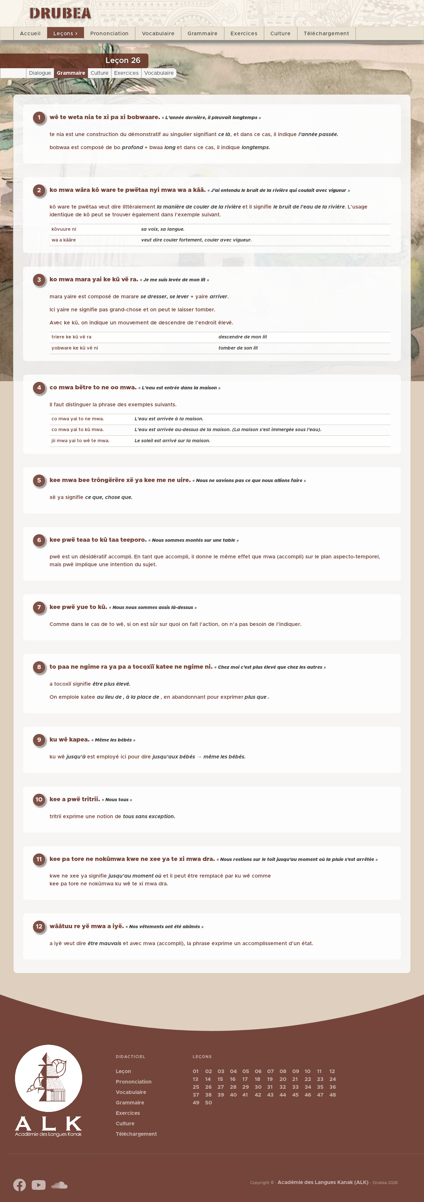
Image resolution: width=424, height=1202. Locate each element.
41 (245, 1095)
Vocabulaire (158, 33)
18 (257, 1079)
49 (196, 1102)
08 (283, 1071)
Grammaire (203, 33)
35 (320, 1087)
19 (270, 1079)
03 (221, 1071)
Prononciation (109, 33)
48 (332, 1095)
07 (270, 1071)
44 (283, 1095)
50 (208, 1102)
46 (308, 1095)
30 (258, 1087)
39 (221, 1095)
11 (319, 1071)
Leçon (123, 1071)
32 (283, 1087)
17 (245, 1079)
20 (283, 1079)
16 (232, 1079)
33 (295, 1087)
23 (320, 1079)
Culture (280, 33)
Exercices (244, 33)
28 (233, 1087)
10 (307, 1071)
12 (332, 1071)
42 (258, 1095)
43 (270, 1095)
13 (195, 1079)
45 (295, 1095)
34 (308, 1087)
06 (258, 1071)
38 (208, 1095)
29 (245, 1087)
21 (295, 1079)
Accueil (30, 33)
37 (196, 1095)
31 (270, 1087)
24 (332, 1079)
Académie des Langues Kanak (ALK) (323, 1182)
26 (208, 1087)
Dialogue (40, 73)
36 (332, 1087)
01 (196, 1071)
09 (295, 1071)
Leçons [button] (65, 33)
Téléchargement (326, 33)
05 (245, 1071)
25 (196, 1087)
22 (308, 1079)
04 (233, 1071)
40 (233, 1095)
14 (208, 1079)
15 (220, 1079)
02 (208, 1071)
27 (221, 1087)
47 (320, 1095)
